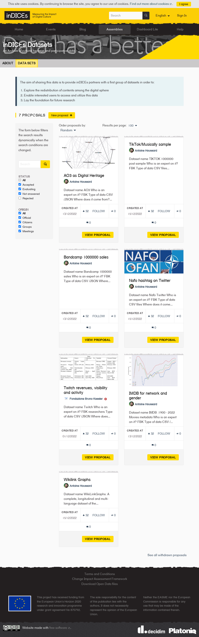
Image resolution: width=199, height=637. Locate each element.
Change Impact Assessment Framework (99, 579)
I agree (183, 4)
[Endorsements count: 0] (113, 211)
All (21, 180)
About (7, 63)
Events (51, 29)
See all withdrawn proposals (167, 555)
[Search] (29, 164)
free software (59, 628)
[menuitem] (163, 15)
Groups (25, 226)
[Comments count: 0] (88, 222)
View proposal (99, 234)
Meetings (26, 231)
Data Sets (27, 63)
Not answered (29, 193)
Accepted (26, 184)
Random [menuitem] (66, 130)
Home (19, 29)
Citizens (25, 222)
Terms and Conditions (99, 574)
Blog (82, 29)
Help (180, 29)
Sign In (182, 15)
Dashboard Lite (147, 29)
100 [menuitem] (131, 125)
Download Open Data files (99, 584)
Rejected (25, 198)
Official (24, 217)
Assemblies (114, 29)
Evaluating (26, 189)
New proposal (61, 115)
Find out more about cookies (151, 4)
